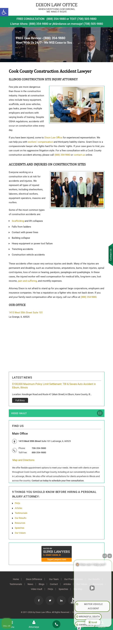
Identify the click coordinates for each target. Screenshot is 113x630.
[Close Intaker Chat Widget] (109, 556)
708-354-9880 (39, 448)
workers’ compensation (41, 141)
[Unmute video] (93, 588)
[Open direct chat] (104, 556)
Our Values (20, 533)
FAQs (17, 503)
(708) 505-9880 (93, 23)
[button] (4, 12)
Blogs (41, 584)
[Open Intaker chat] (79, 628)
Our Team (54, 579)
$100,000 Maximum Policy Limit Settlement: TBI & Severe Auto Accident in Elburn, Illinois (54, 386)
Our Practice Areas (73, 579)
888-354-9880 (39, 453)
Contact (54, 584)
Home (16, 579)
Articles (18, 508)
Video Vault (19, 413)
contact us (79, 154)
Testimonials (21, 513)
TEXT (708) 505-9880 (83, 18)
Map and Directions (23, 460)
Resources (20, 523)
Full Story (20, 400)
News (30, 584)
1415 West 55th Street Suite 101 (26, 312)
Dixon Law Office (53, 137)
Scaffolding (18, 221)
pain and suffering (27, 280)
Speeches (19, 528)
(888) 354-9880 (56, 18)
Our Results (20, 518)
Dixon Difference (34, 579)
